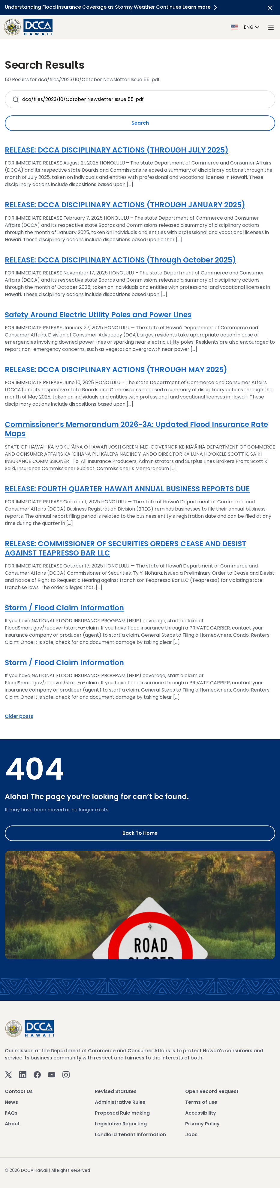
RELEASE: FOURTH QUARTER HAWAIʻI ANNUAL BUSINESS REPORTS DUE (127, 489)
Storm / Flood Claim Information (64, 608)
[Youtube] (51, 1074)
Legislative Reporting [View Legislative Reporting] (121, 1123)
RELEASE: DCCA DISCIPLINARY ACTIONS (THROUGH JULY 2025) (116, 150)
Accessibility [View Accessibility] (200, 1112)
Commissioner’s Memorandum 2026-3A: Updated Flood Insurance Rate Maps (136, 429)
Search (140, 123)
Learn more (200, 7)
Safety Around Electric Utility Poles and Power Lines (98, 315)
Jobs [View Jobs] (191, 1134)
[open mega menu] (271, 27)
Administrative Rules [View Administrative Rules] (120, 1102)
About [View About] (12, 1123)
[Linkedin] (22, 1074)
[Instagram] (66, 1074)
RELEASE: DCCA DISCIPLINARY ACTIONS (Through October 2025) (120, 260)
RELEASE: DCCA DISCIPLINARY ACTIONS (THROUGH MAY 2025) (116, 370)
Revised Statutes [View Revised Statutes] (116, 1091)
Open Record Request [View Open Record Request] (212, 1091)
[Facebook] (37, 1074)
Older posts (19, 716)
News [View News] (11, 1102)
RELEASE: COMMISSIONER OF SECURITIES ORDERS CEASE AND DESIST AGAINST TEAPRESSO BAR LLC (125, 548)
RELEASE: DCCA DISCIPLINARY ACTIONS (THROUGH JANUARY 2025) (125, 205)
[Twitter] (8, 1074)
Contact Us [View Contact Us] (19, 1091)
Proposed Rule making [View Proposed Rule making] (122, 1112)
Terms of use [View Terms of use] (201, 1102)
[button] (246, 26)
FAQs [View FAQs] (11, 1112)
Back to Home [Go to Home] (140, 833)
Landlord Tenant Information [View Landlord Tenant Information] (130, 1134)
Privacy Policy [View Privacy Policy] (202, 1123)
